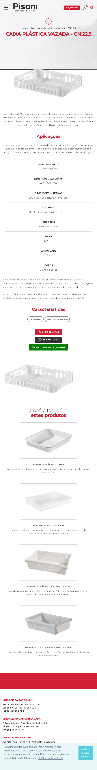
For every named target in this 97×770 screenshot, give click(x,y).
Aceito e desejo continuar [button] (85, 753)
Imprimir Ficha (49, 339)
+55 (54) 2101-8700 (13, 711)
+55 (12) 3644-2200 (13, 729)
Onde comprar (48, 332)
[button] (75, 753)
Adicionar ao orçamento (48, 347)
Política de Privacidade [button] (50, 758)
